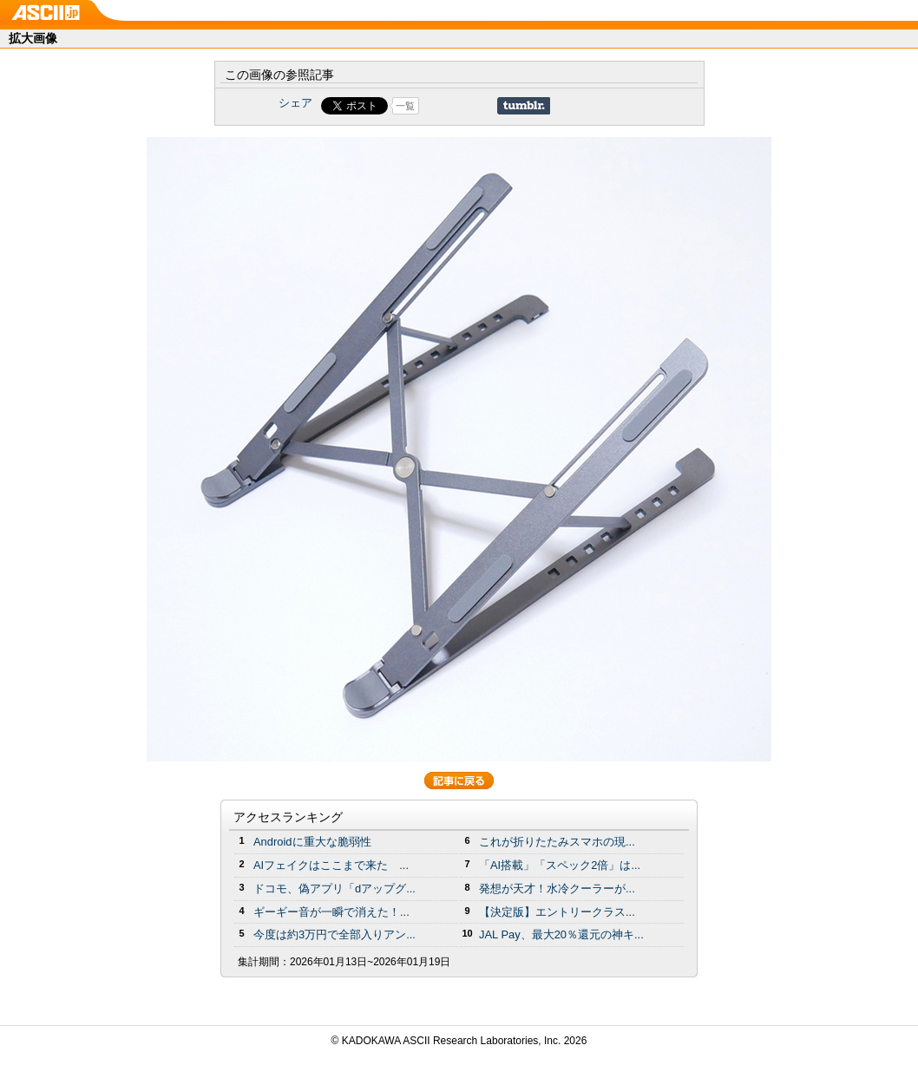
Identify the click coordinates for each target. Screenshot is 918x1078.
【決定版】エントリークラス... (557, 911)
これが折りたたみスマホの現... (557, 841)
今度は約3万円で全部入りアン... (334, 934)
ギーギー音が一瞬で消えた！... (331, 911)
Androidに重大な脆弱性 (312, 841)
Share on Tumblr (523, 105)
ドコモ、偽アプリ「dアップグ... (334, 888)
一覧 (405, 106)
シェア (295, 102)
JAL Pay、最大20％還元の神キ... (561, 934)
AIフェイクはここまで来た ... (331, 865)
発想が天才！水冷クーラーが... (557, 888)
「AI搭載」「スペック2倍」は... (559, 865)
